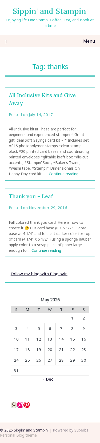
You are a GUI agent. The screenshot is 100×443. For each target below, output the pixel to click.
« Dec (48, 379)
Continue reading (63, 173)
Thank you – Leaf (31, 196)
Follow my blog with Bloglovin (39, 273)
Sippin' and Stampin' (50, 11)
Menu (89, 41)
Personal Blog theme (18, 435)
